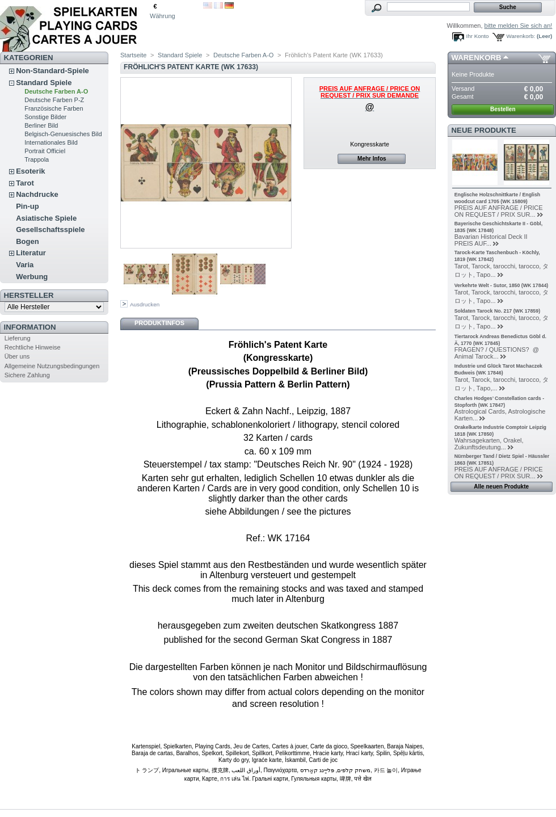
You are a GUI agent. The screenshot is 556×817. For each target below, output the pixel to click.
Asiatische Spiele (46, 218)
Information (30, 327)
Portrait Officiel (44, 151)
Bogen (27, 241)
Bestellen (502, 109)
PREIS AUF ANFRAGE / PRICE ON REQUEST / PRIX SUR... (498, 211)
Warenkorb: (521, 36)
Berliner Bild (41, 125)
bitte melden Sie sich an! (519, 25)
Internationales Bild (51, 142)
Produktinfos (159, 322)
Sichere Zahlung (27, 375)
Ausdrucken (144, 304)
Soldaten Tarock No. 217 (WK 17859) (497, 311)
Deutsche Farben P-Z (54, 99)
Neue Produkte (484, 130)
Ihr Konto (477, 36)
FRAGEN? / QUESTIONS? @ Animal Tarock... (498, 353)
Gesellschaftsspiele (50, 229)
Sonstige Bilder (45, 116)
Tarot (25, 183)
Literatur (31, 253)
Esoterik (30, 171)
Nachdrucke (37, 194)
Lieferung (18, 338)
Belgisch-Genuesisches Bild (63, 133)
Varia (24, 264)
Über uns (17, 356)
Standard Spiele (43, 82)
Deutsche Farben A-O (56, 91)
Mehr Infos (371, 158)
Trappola (36, 159)
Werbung (32, 276)
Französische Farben (53, 108)
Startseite (133, 55)
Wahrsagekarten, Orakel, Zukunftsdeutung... (489, 443)
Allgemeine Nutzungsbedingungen (52, 366)
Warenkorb (477, 57)
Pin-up (27, 206)
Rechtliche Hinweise (33, 347)
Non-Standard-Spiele (52, 70)
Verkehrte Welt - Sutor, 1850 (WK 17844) (501, 285)
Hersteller (29, 295)
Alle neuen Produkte (501, 486)
